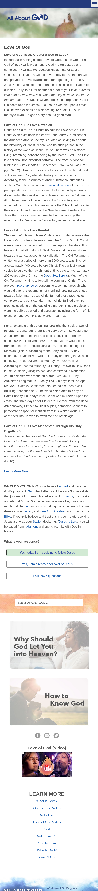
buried (27, 511)
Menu (94, 3)
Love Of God (46, 857)
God (31, 491)
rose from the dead (53, 511)
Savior (37, 521)
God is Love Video (47, 808)
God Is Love (47, 843)
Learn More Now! (17, 471)
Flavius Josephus (58, 185)
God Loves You (47, 836)
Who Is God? (47, 850)
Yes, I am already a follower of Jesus (47, 564)
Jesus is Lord (68, 521)
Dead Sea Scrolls (56, 275)
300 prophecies (27, 285)
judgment (31, 526)
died (26, 506)
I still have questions (47, 576)
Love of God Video (47, 822)
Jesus (69, 496)
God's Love (46, 815)
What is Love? (46, 801)
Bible (7, 516)
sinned (63, 486)
